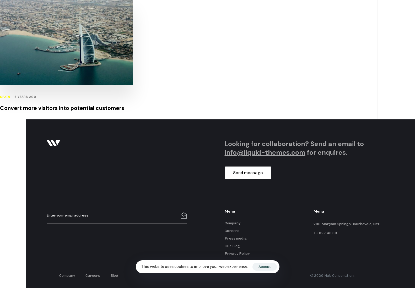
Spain (5, 97)
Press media (236, 238)
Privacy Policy (237, 253)
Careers (232, 231)
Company (232, 223)
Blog (114, 275)
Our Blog (232, 246)
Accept (264, 266)
